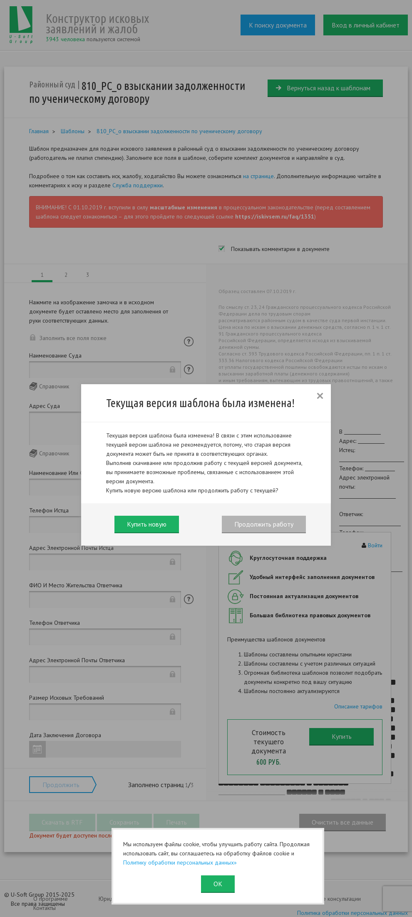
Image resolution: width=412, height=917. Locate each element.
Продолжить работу (263, 524)
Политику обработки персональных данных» (180, 862)
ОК (217, 884)
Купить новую (146, 524)
